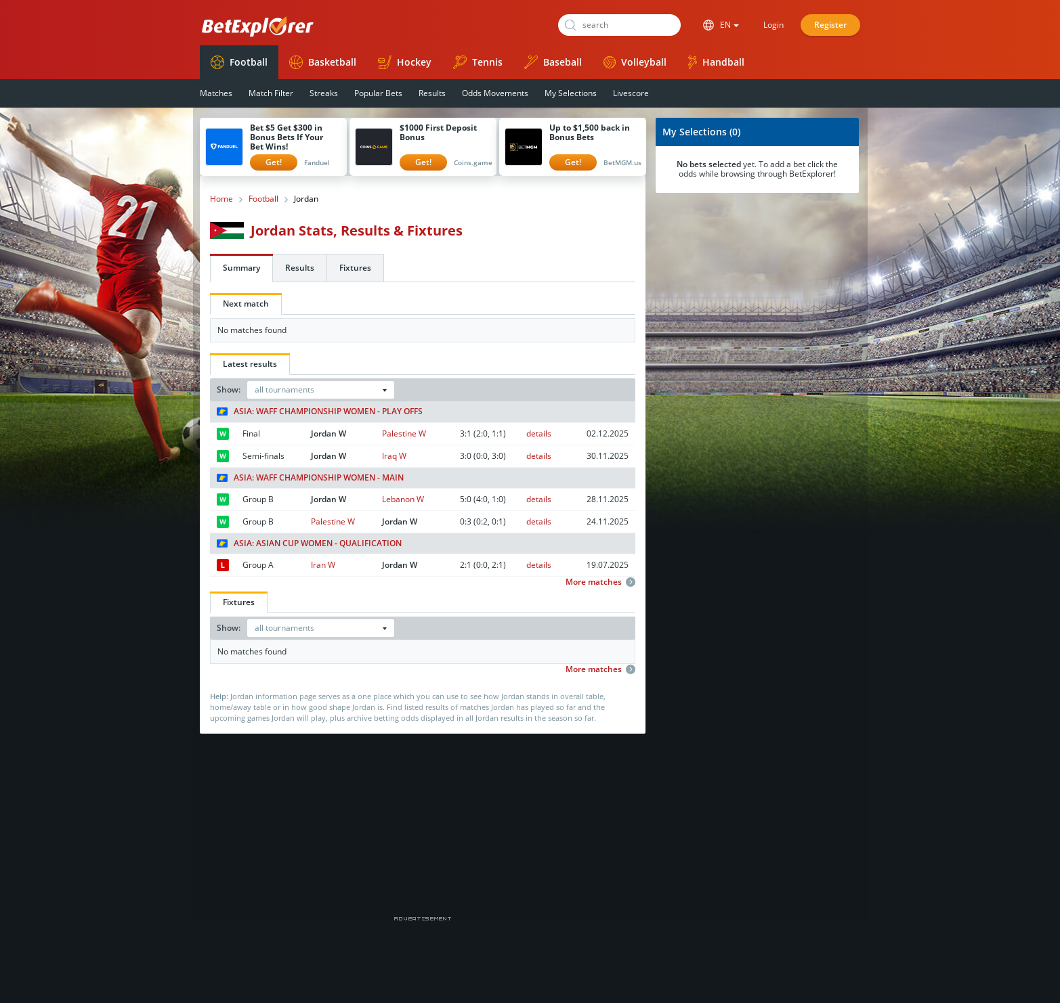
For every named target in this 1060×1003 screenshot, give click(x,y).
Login (773, 24)
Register (830, 24)
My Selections (571, 93)
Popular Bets (378, 93)
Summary (241, 267)
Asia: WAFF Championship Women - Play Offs (320, 411)
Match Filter (271, 93)
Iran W (323, 565)
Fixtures (355, 267)
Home (221, 199)
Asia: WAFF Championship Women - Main (310, 478)
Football (239, 62)
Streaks (324, 93)
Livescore (631, 93)
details (538, 433)
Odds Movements (495, 93)
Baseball (553, 62)
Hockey (404, 62)
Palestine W (404, 433)
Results (432, 93)
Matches (216, 93)
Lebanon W (403, 499)
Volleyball (634, 61)
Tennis (478, 62)
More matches (600, 582)
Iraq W (394, 456)
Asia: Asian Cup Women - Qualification (309, 543)
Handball (716, 62)
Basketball (322, 62)
